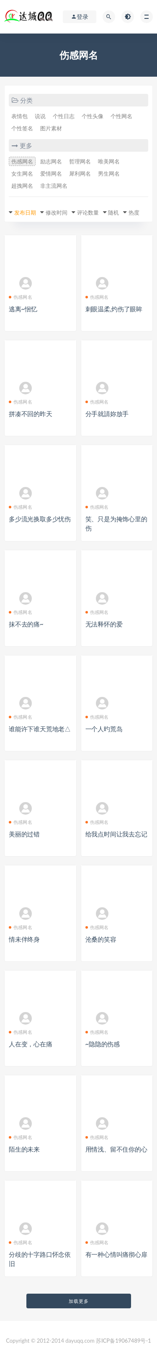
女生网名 (22, 173)
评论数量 (88, 212)
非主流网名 (53, 185)
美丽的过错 (24, 834)
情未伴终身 (24, 939)
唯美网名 (109, 161)
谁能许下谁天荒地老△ (40, 729)
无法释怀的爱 (104, 624)
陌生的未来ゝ (27, 1149)
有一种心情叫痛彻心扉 (116, 1254)
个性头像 (92, 116)
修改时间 (56, 212)
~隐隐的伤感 (102, 1044)
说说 (40, 116)
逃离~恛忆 (23, 309)
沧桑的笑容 (100, 939)
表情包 (19, 116)
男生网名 (109, 173)
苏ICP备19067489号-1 (123, 1340)
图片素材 (51, 128)
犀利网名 (80, 173)
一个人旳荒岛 (104, 729)
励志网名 (51, 161)
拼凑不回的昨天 (30, 413)
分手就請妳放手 (107, 413)
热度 (134, 212)
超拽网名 (22, 185)
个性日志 (64, 116)
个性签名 (22, 128)
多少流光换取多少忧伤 (40, 519)
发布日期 (25, 212)
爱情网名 (51, 173)
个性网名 (121, 116)
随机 (113, 212)
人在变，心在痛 (30, 1044)
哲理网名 (80, 161)
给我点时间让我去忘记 (116, 834)
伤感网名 (22, 161)
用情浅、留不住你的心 (116, 1149)
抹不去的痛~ (26, 624)
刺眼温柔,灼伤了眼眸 (113, 309)
